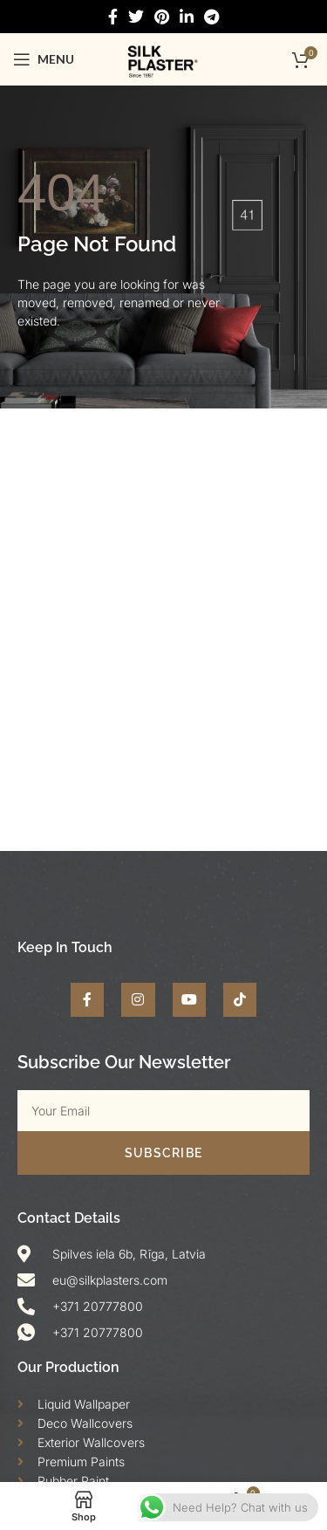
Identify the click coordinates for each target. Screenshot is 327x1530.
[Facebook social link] (113, 17)
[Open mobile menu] (43, 59)
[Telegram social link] (211, 17)
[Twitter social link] (136, 17)
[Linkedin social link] (186, 17)
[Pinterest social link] (161, 17)
